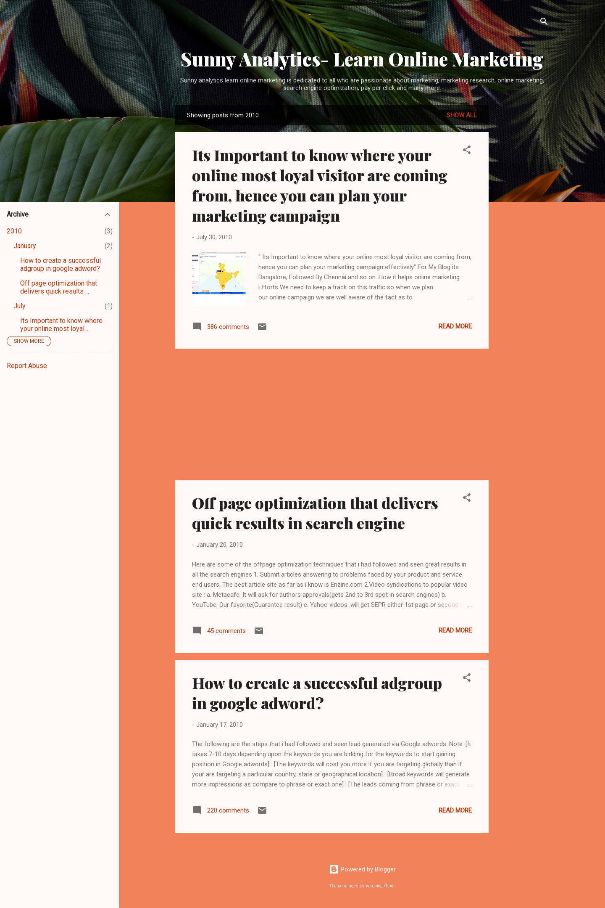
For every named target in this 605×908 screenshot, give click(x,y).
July (19, 306)
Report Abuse (27, 366)
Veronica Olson (381, 886)
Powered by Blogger (362, 869)
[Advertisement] (522, 231)
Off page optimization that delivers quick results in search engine (315, 512)
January (24, 246)
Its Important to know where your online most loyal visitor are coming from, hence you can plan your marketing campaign (319, 185)
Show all (462, 115)
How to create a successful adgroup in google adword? (317, 692)
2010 (14, 231)
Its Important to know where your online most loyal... (61, 325)
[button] (467, 151)
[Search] (544, 23)
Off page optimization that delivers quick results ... (58, 287)
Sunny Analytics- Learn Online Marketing (362, 58)
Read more (455, 326)
